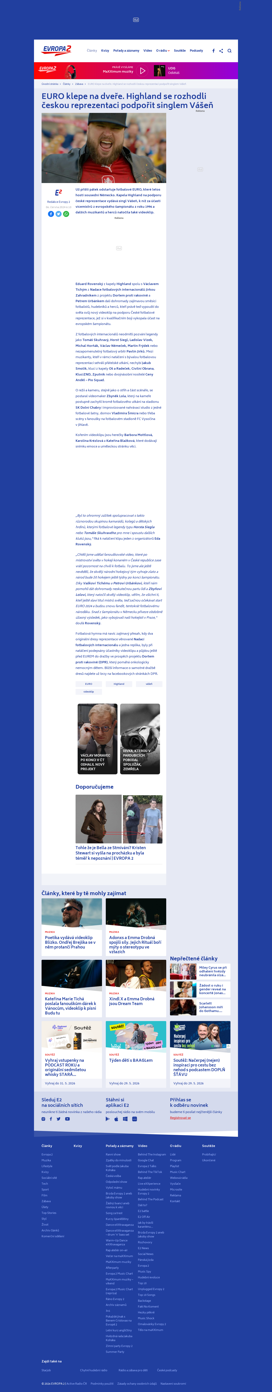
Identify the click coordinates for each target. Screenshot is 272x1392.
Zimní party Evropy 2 (119, 1346)
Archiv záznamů (116, 1305)
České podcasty (167, 1370)
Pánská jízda (145, 1260)
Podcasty (196, 50)
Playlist (174, 1166)
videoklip (88, 692)
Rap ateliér (144, 1178)
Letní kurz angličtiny (119, 1330)
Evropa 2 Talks (147, 1166)
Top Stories (49, 1213)
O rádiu (175, 1146)
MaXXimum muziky (118, 1262)
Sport (45, 1189)
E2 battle (143, 1211)
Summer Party (115, 1352)
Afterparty (112, 1268)
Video (147, 50)
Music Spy (144, 1271)
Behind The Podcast (150, 1199)
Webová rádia (178, 1178)
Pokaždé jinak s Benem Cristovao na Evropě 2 (118, 1320)
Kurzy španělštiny (117, 1219)
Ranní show (113, 1154)
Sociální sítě (49, 1178)
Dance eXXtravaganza (120, 1225)
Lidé (172, 1154)
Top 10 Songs (146, 1295)
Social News (145, 1254)
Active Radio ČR (76, 1384)
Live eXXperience (149, 1184)
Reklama (175, 1195)
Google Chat (146, 1160)
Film (44, 1195)
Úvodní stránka (50, 84)
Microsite (176, 1189)
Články (92, 50)
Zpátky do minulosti (118, 1160)
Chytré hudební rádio (93, 1370)
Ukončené (208, 1160)
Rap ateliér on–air (117, 1250)
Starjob (46, 1370)
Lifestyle (47, 1166)
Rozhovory (145, 1242)
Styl (44, 1219)
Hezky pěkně (146, 1312)
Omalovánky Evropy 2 (152, 1324)
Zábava (79, 84)
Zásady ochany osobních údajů (137, 1384)
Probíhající (209, 1154)
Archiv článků (50, 1230)
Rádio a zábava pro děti (133, 1370)
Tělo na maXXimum (150, 1330)
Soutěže (180, 50)
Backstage (144, 1301)
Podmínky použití (102, 1384)
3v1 (108, 1311)
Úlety (45, 1207)
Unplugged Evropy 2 (151, 1289)
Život (45, 1224)
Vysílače (175, 1184)
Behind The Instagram (152, 1154)
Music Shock (146, 1318)
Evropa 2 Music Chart (119, 1273)
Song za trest (114, 1213)
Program (175, 1160)
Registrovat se (180, 1117)
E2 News (143, 1248)
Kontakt (175, 1201)
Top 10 (142, 1283)
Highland (119, 684)
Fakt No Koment (148, 1306)
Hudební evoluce (149, 1277)
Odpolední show (116, 1182)
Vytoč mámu (114, 1188)
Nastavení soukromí (173, 1384)
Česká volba (113, 1176)
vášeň (149, 684)
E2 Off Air (144, 1217)
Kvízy (105, 50)
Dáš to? (142, 1205)
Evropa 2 (47, 1154)
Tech (45, 1184)
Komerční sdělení (53, 1236)
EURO (88, 684)
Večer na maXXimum (119, 1256)
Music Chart (177, 1172)
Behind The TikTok (150, 1172)
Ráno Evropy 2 (115, 1299)
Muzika (46, 1160)
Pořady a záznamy (126, 50)
